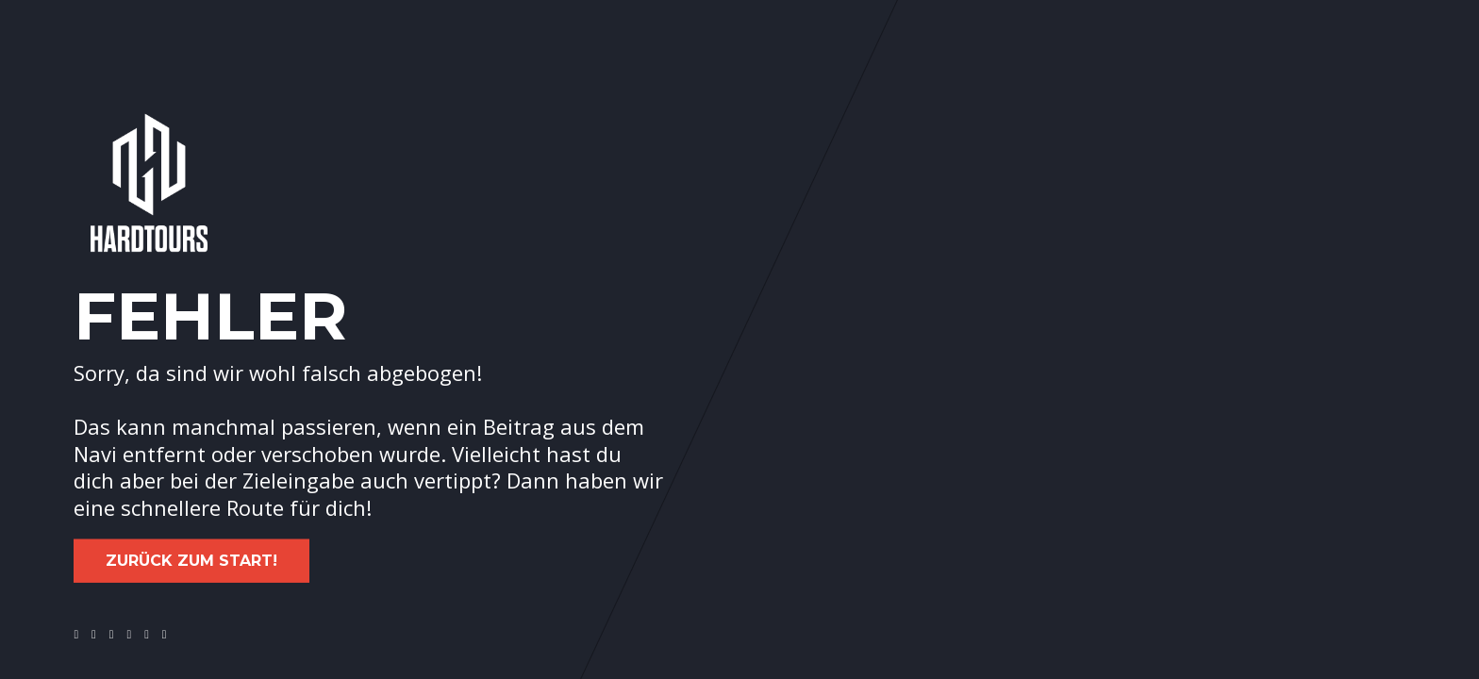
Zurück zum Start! (191, 561)
